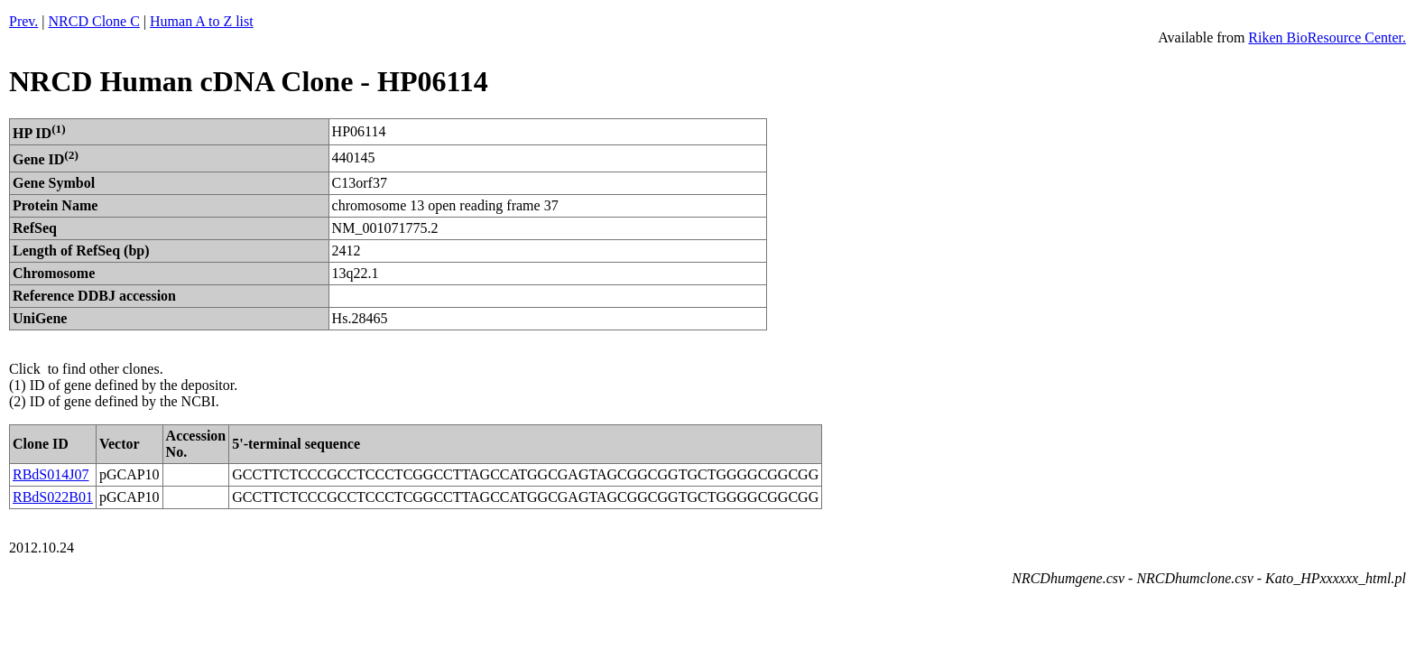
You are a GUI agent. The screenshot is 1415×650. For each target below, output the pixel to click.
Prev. (23, 21)
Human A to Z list (202, 21)
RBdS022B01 (53, 497)
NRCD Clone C (94, 21)
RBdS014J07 (50, 474)
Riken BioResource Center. (1327, 37)
